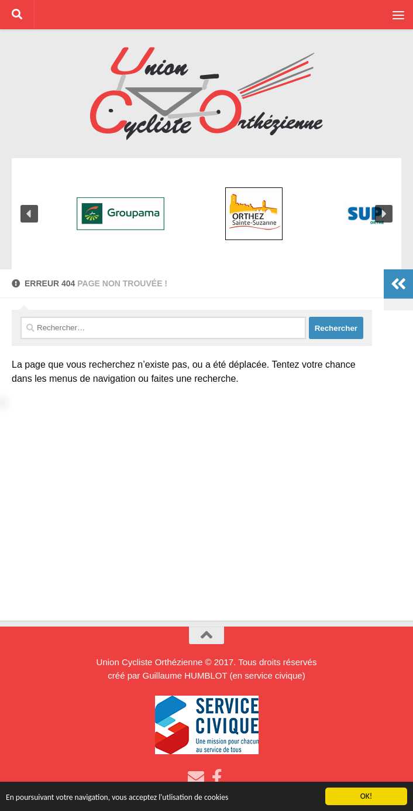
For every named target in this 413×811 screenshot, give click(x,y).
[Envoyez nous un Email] (196, 777)
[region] (206, 213)
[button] (29, 214)
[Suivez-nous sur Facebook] (217, 777)
